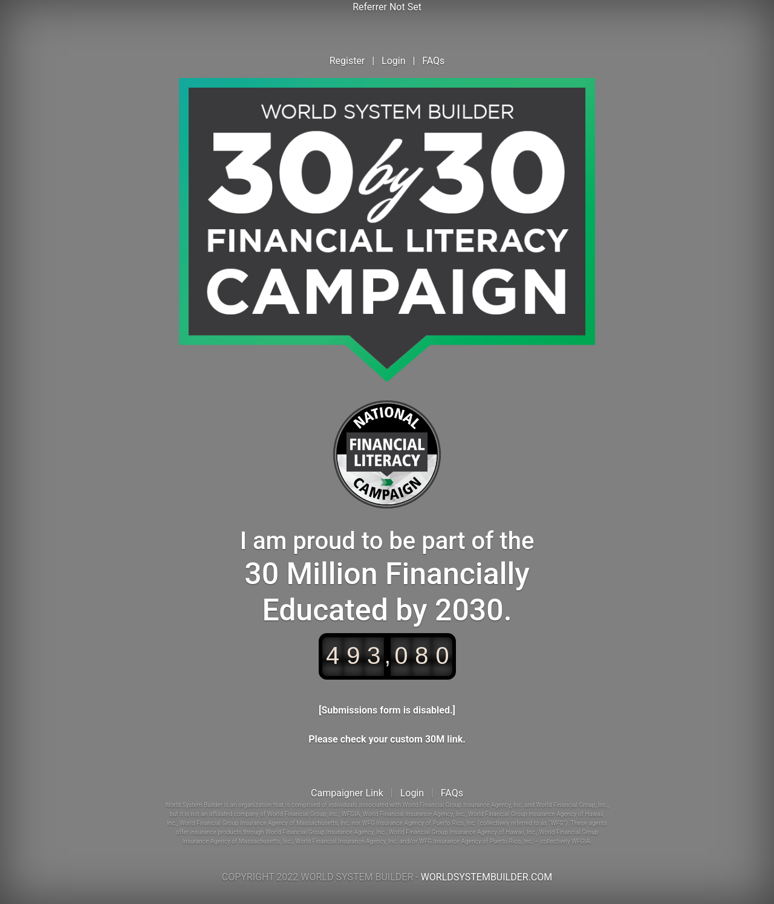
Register (347, 61)
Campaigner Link (347, 793)
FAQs (433, 61)
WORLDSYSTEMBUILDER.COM (487, 877)
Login (393, 61)
